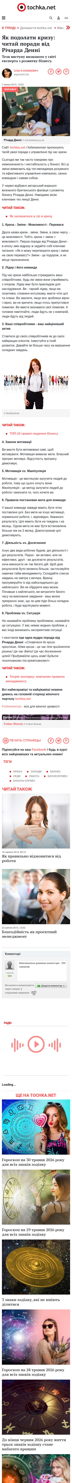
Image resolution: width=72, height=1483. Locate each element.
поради (36, 771)
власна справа (24, 780)
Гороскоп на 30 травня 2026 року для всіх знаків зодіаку (33, 1162)
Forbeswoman (11, 706)
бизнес (55, 771)
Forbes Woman (22, 724)
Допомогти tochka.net (36, 28)
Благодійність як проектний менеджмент (29, 934)
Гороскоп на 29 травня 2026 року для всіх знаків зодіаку (33, 1232)
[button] (58, 18)
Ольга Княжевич (26, 70)
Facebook (39, 749)
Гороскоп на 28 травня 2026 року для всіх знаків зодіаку (33, 1372)
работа (34, 776)
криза (17, 771)
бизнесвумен (57, 776)
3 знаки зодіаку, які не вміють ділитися (31, 1302)
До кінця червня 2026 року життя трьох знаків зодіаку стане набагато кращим (34, 1444)
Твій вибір (10, 89)
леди (17, 776)
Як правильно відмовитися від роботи (31, 858)
